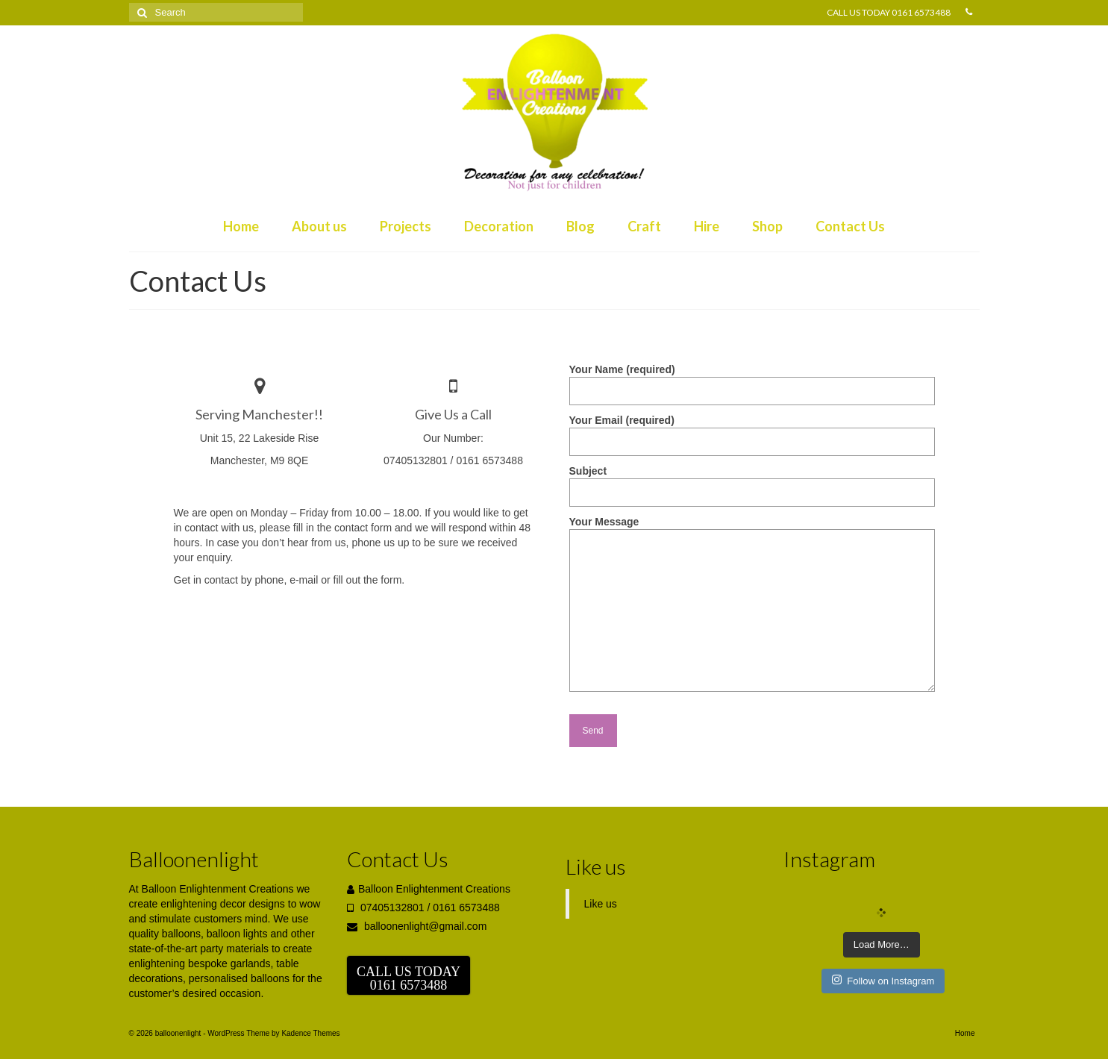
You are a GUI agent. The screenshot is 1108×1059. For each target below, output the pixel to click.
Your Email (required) (752, 431)
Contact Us (850, 226)
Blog (580, 226)
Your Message (752, 529)
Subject (752, 482)
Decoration (498, 226)
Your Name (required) (752, 380)
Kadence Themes (310, 1033)
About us (319, 226)
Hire (706, 226)
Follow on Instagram (883, 980)
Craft (644, 226)
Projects (405, 226)
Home (241, 226)
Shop (767, 226)
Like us (596, 866)
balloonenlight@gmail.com (416, 926)
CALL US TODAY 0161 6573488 (889, 12)
